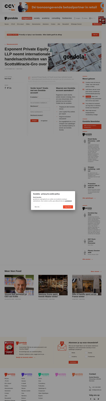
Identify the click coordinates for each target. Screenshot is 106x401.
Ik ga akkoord (68, 207)
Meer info (37, 207)
